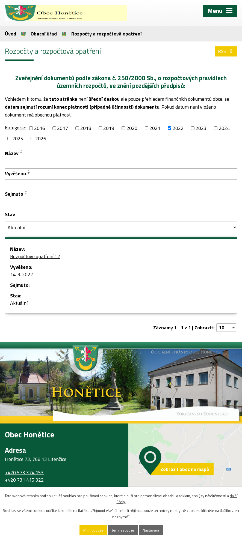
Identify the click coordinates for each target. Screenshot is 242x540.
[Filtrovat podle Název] (121, 163)
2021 (154, 128)
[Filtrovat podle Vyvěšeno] (121, 184)
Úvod (10, 33)
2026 (40, 138)
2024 (224, 128)
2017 (62, 128)
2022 (178, 128)
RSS (226, 51)
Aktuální (19, 303)
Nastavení (151, 530)
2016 (39, 128)
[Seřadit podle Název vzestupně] (22, 151)
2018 (85, 128)
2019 (108, 128)
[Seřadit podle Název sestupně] (22, 153)
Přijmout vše (93, 530)
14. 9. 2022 (21, 274)
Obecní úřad (44, 33)
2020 (131, 128)
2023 (201, 128)
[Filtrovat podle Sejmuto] (121, 205)
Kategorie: (15, 127)
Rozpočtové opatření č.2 (35, 256)
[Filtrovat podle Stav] (121, 227)
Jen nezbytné (123, 530)
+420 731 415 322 (24, 480)
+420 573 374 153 (24, 472)
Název (12, 153)
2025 (17, 138)
